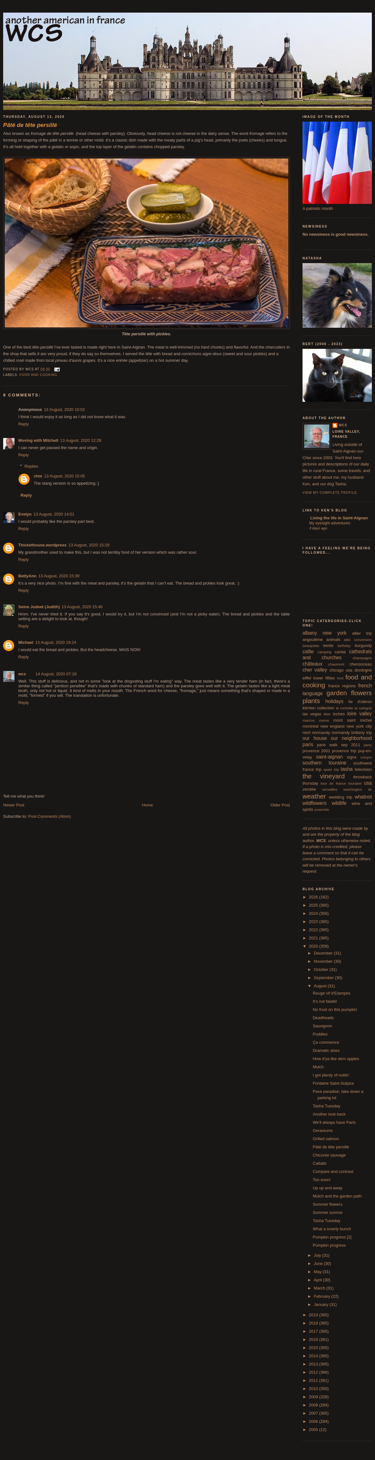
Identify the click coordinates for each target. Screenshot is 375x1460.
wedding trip (340, 797)
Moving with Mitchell (38, 440)
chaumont (336, 664)
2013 (314, 1364)
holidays (334, 701)
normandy (321, 732)
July (318, 1255)
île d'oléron (360, 701)
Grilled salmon (326, 1138)
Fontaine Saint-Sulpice (333, 1083)
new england (332, 726)
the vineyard (324, 776)
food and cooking (38, 375)
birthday (344, 645)
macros (308, 720)
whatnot (363, 796)
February (323, 1296)
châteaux (312, 664)
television (363, 769)
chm (38, 476)
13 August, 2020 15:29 (88, 545)
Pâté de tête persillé (331, 1147)
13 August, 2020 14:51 (53, 514)
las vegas (312, 714)
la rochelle (344, 708)
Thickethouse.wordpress (42, 545)
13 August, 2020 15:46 (81, 606)
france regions (342, 686)
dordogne (363, 670)
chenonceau (360, 664)
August (321, 986)
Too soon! (321, 1179)
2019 (314, 1315)
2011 (314, 1380)
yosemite (321, 809)
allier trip (362, 633)
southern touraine (324, 762)
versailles (330, 789)
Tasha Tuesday (326, 1106)
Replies (31, 466)
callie (308, 651)
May (318, 1271)
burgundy (363, 645)
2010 (314, 1388)
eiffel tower (313, 678)
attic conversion (358, 640)
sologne (366, 757)
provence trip (344, 750)
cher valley (315, 669)
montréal (311, 726)
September (324, 977)
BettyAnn (27, 576)
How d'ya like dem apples (336, 1058)
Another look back (329, 1114)
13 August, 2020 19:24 (55, 642)
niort (306, 732)
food (340, 678)
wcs (22, 674)
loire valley (359, 713)
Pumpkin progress (329, 1245)
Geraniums (323, 1130)
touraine (354, 783)
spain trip (331, 769)
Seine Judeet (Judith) (39, 606)
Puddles (320, 1034)
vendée (309, 789)
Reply (23, 424)
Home (147, 805)
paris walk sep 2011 (338, 744)
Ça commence (326, 1042)
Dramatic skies (326, 1050)
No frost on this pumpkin (335, 1009)
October (322, 969)
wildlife (339, 803)
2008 (314, 1405)
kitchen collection (318, 708)
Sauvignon (322, 1026)
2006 (314, 1421)
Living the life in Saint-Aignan (338, 518)
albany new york (325, 633)
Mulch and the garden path (337, 1196)
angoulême (313, 639)
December (324, 953)
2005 (314, 1429)
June (319, 1263)
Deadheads (323, 1017)
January (322, 1304)
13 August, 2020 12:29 (80, 440)
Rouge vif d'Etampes (331, 993)
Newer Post (13, 805)
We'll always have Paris (334, 1122)
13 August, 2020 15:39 (58, 576)
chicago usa (340, 670)
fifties (330, 678)
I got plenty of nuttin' (331, 1075)
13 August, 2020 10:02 (64, 409)
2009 (314, 1396)
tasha (347, 769)
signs (351, 757)
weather (314, 796)
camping (324, 652)
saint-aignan (329, 756)
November (324, 961)
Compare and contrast (333, 1171)
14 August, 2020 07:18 (56, 674)
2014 (314, 1355)
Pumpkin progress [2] (332, 1237)
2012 (314, 1372)
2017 (314, 1331)
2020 (314, 946)
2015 (314, 1347)
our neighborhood (351, 738)
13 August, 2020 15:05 (64, 476)
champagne (362, 658)
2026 (314, 897)
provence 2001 (316, 750)
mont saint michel (352, 720)
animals (333, 639)
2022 (314, 929)
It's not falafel (325, 1001)
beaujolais (311, 645)
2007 (314, 1413)
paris (308, 744)
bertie (328, 645)
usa (368, 783)
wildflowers (314, 803)
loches (339, 714)
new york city (359, 726)
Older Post (280, 805)
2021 (314, 938)
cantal (340, 651)
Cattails (319, 1163)
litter (327, 714)
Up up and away (327, 1188)
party (368, 745)
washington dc (357, 789)
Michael (25, 642)
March (320, 1288)
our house (315, 738)
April (318, 1280)
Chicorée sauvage (329, 1155)
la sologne (363, 708)
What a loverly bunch (332, 1228)
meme (324, 720)
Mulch (318, 1067)
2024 (314, 913)
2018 (314, 1323)
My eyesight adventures (329, 523)
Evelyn (25, 514)
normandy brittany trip (352, 732)
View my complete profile (330, 492)
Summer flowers (327, 1204)
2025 (314, 905)
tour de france (333, 783)
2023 (314, 921)
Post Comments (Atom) (49, 816)
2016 (314, 1339)
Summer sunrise (328, 1212)
